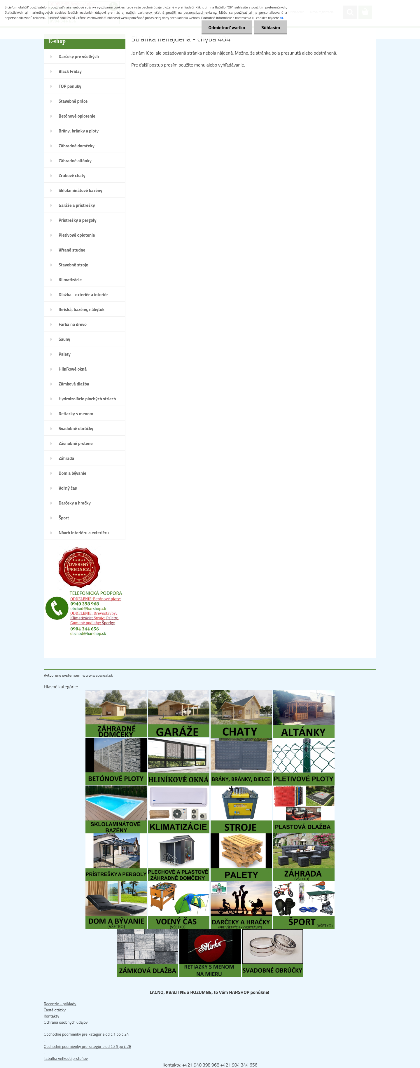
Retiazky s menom (76, 413)
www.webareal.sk (98, 675)
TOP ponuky (70, 86)
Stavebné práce (73, 101)
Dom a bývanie (72, 473)
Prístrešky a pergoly (78, 220)
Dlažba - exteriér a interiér (83, 294)
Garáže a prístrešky (77, 205)
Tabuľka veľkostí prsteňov (66, 1058)
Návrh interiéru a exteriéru (84, 532)
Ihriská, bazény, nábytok (81, 309)
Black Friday (70, 71)
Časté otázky (55, 1010)
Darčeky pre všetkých (79, 56)
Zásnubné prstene (76, 443)
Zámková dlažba (74, 384)
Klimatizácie (70, 279)
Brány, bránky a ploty (79, 131)
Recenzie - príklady (60, 1004)
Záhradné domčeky (76, 145)
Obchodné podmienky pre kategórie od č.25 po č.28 (87, 1046)
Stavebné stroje (73, 264)
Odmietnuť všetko (225, 27)
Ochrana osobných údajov (66, 1022)
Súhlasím (270, 27)
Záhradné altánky (75, 160)
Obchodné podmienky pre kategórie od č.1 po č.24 (86, 1034)
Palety (65, 354)
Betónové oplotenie (77, 116)
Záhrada (66, 458)
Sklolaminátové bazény (80, 190)
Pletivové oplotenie (77, 235)
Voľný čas (68, 488)
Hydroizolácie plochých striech (87, 398)
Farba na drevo (73, 324)
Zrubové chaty (72, 175)
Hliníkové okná (73, 369)
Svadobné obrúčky (76, 428)
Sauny (64, 339)
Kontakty (51, 1016)
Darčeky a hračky (75, 503)
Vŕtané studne (72, 250)
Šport (64, 517)
